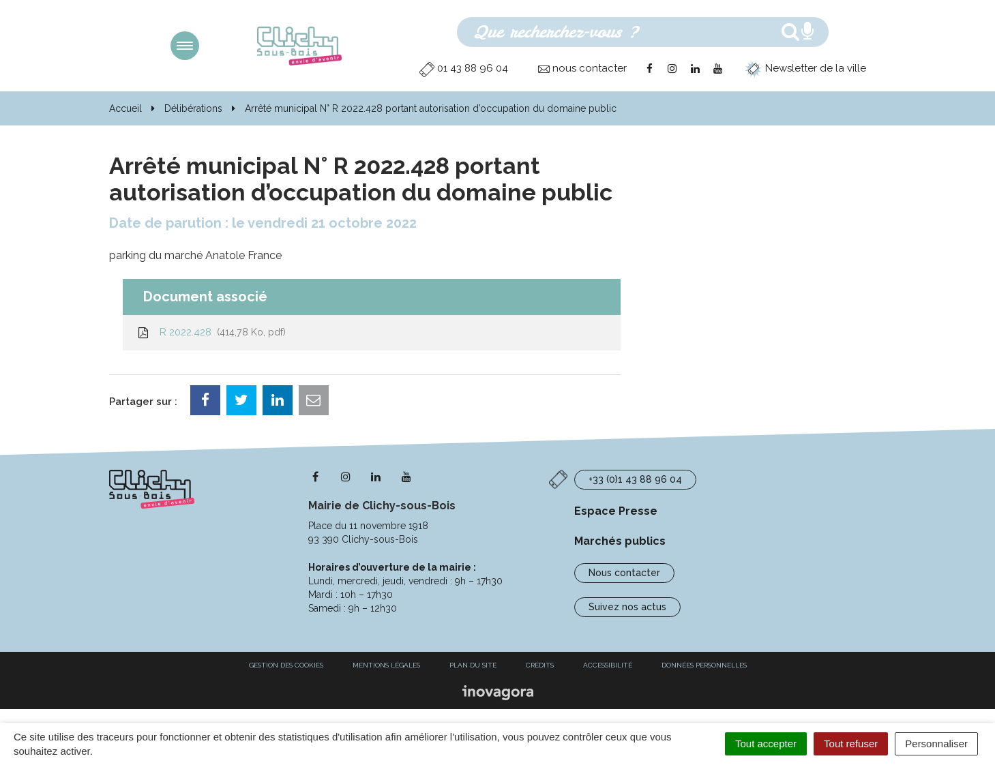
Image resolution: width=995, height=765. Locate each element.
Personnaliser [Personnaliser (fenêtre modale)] (936, 743)
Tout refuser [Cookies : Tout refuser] (851, 743)
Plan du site (472, 665)
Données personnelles (704, 665)
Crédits (540, 665)
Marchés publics (620, 541)
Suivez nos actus (627, 606)
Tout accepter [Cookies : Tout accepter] (766, 743)
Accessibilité (607, 665)
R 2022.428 (211, 332)
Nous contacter (624, 572)
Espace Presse (615, 511)
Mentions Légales (386, 665)
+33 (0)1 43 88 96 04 (635, 479)
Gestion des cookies (286, 665)
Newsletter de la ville (805, 68)
